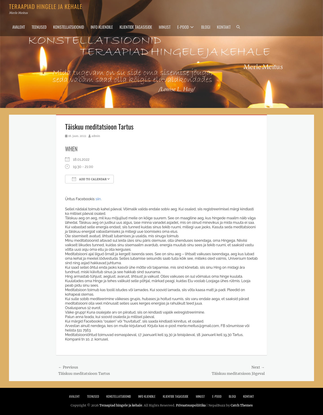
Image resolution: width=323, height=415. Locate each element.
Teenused (39, 27)
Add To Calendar (89, 179)
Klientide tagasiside (136, 27)
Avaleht (18, 27)
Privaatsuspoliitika (191, 405)
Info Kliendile (102, 27)
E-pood (183, 27)
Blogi (205, 27)
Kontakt (224, 27)
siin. (99, 199)
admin (96, 136)
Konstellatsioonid (68, 27)
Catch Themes (242, 405)
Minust (164, 27)
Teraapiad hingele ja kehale (45, 6)
